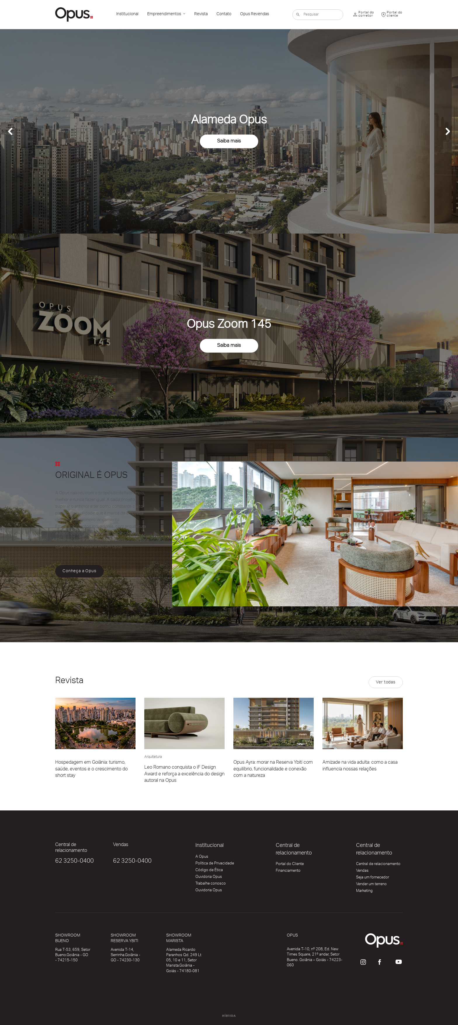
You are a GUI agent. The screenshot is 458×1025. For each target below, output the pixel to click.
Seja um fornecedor (372, 878)
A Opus (201, 858)
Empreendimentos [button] (164, 15)
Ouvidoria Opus (208, 878)
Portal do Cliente (290, 865)
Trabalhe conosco (210, 884)
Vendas (362, 872)
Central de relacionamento (378, 865)
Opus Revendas (254, 15)
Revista (201, 15)
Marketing (364, 892)
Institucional (127, 15)
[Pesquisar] (317, 14)
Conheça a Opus (79, 572)
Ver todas (385, 683)
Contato (223, 15)
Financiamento (288, 872)
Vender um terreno (371, 885)
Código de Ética (209, 871)
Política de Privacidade (214, 864)
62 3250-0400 (74, 862)
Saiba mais (229, 142)
